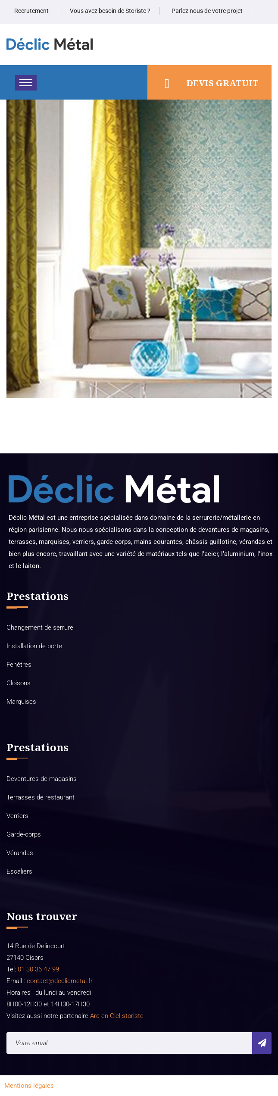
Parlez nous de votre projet (207, 10)
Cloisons (18, 683)
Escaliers (19, 871)
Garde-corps (23, 834)
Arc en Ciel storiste (117, 1016)
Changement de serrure (39, 627)
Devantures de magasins (41, 779)
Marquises (21, 702)
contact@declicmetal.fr (60, 981)
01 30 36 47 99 (37, 969)
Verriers (17, 816)
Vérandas (19, 853)
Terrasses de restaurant (40, 797)
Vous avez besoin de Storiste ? (110, 10)
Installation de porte (34, 646)
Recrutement (31, 10)
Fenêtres (18, 664)
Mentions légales (29, 1086)
